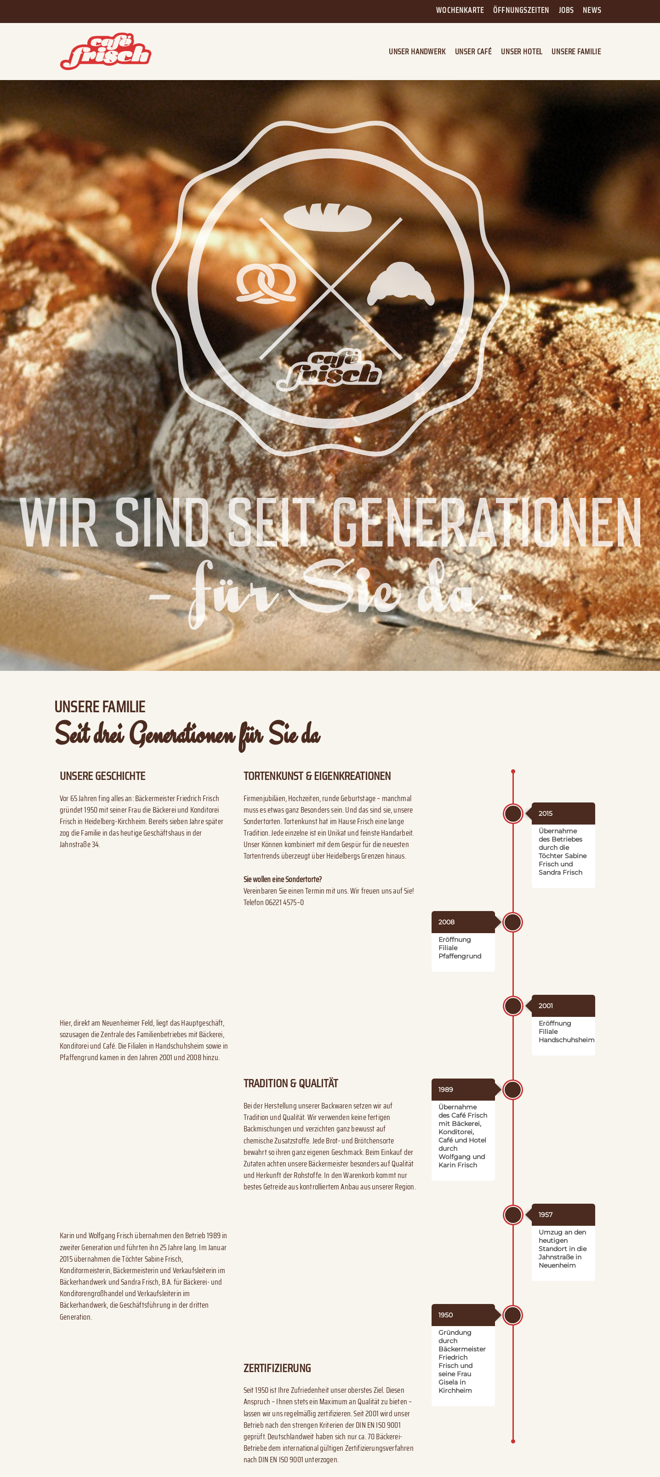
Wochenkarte (460, 10)
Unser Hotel (521, 52)
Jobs (566, 10)
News (592, 10)
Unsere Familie (576, 52)
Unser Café (473, 52)
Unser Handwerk (417, 52)
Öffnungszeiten (521, 10)
